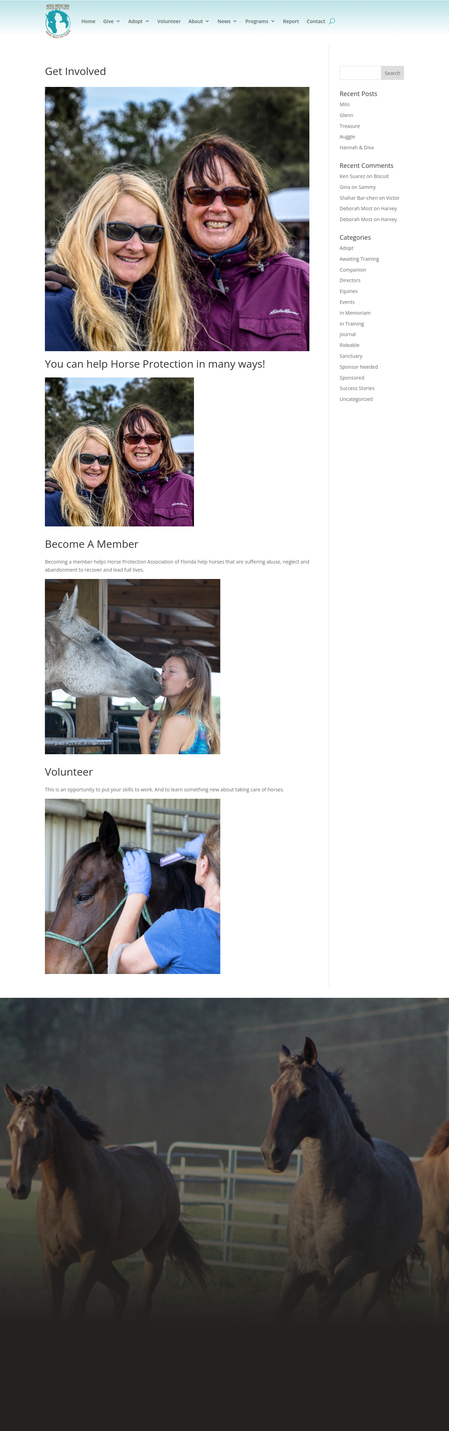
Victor (393, 198)
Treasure (350, 126)
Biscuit (381, 176)
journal (348, 334)
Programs (256, 21)
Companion (353, 269)
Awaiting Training (359, 258)
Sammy (367, 187)
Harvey (389, 208)
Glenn (346, 115)
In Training (352, 323)
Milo (344, 104)
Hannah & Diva (357, 147)
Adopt (135, 21)
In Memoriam (355, 312)
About (195, 21)
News (223, 21)
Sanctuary (351, 356)
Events (347, 302)
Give (108, 21)
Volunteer (169, 21)
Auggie (347, 136)
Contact (316, 21)
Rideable (349, 345)
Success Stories (357, 388)
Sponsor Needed (359, 366)
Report (291, 21)
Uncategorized (356, 399)
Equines (349, 291)
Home (88, 21)
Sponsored (352, 377)
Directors (350, 280)
